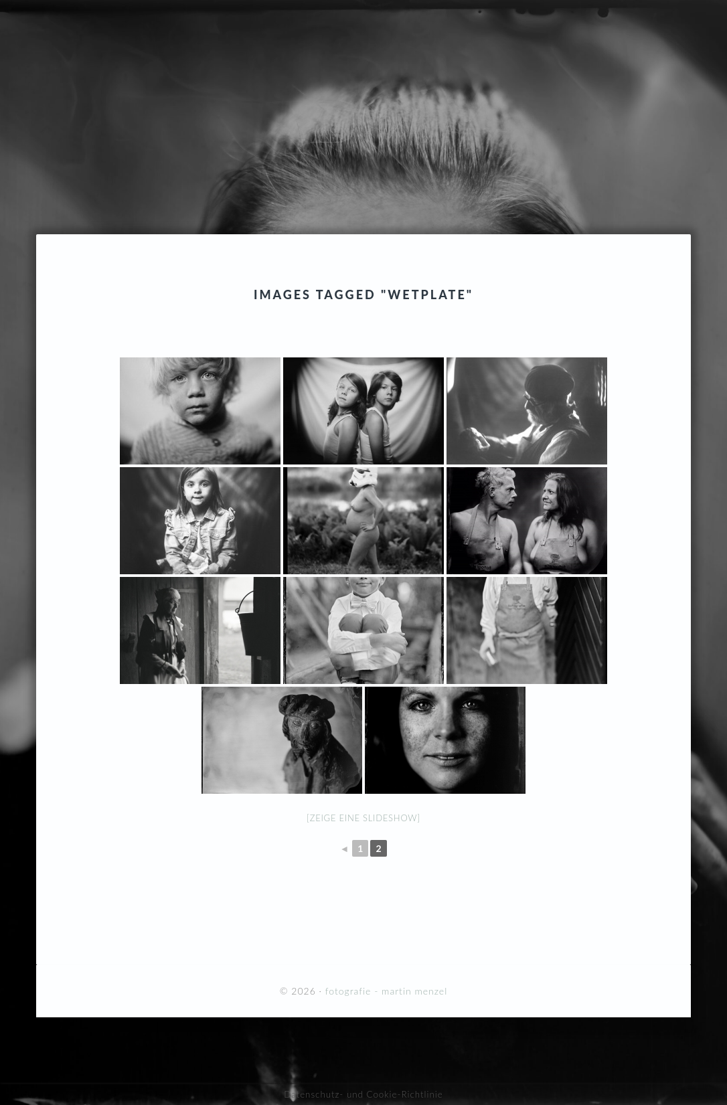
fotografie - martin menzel (363, 96)
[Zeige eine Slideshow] (363, 818)
